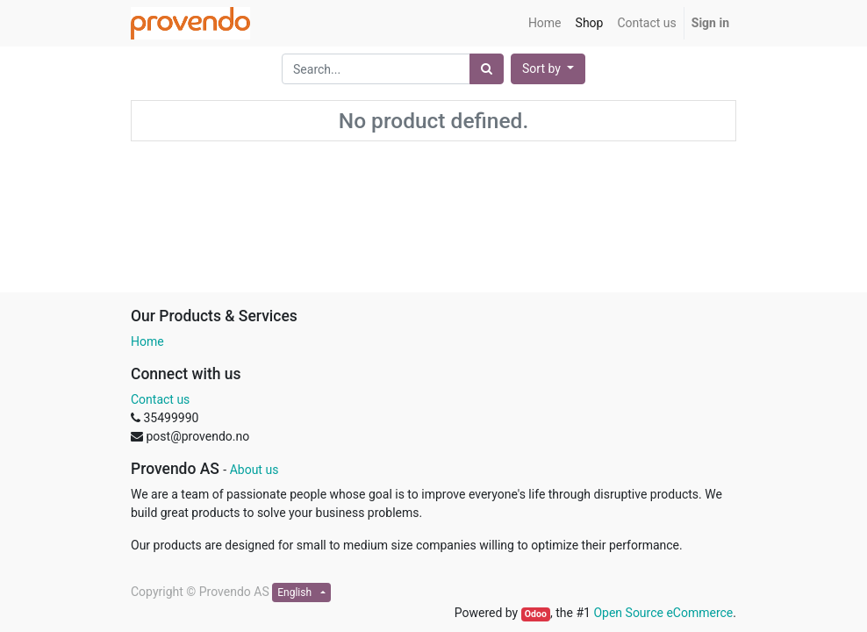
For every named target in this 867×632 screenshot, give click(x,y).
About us (254, 470)
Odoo (536, 614)
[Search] (486, 69)
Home (147, 341)
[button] (548, 69)
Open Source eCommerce (663, 613)
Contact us (160, 399)
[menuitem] (545, 23)
